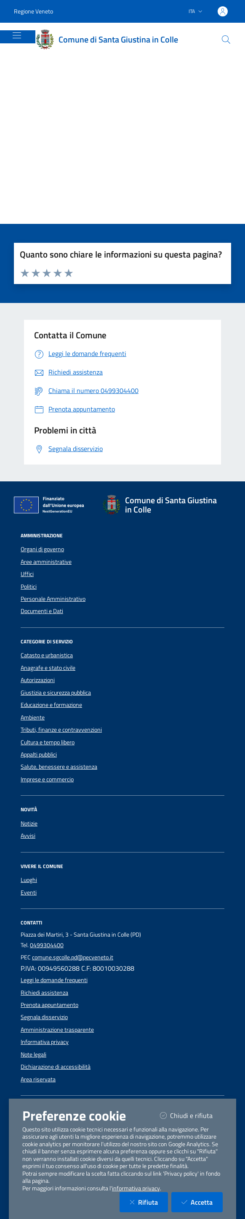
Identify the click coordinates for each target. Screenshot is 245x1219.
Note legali (33, 1054)
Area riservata (38, 1079)
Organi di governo (42, 549)
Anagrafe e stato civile (48, 667)
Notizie (29, 823)
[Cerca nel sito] (226, 40)
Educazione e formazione (51, 704)
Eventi (29, 892)
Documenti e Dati (42, 611)
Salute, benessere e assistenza (59, 766)
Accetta (202, 1202)
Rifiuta (149, 1202)
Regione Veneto (33, 11)
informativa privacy (136, 1188)
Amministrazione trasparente (57, 1029)
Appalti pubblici (39, 754)
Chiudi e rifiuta (191, 1115)
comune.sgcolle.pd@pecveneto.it (72, 957)
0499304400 (47, 945)
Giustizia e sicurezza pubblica (56, 692)
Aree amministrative (46, 561)
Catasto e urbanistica (47, 655)
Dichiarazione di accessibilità (56, 1066)
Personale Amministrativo (53, 598)
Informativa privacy (45, 1041)
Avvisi (28, 835)
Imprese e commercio (47, 779)
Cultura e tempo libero (48, 742)
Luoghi (29, 879)
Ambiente (33, 717)
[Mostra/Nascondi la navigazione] (17, 35)
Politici (29, 586)
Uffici (27, 574)
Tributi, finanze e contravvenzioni (61, 729)
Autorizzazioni (38, 680)
